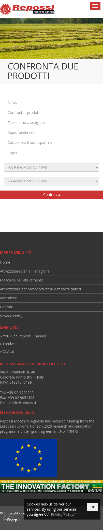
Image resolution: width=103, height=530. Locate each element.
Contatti (6, 306)
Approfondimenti (21, 132)
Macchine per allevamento (21, 280)
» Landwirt (8, 343)
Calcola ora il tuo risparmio (30, 142)
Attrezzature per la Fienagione (25, 271)
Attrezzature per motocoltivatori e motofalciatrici (40, 289)
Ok (93, 507)
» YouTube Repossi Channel (23, 336)
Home (5, 262)
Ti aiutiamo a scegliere (26, 122)
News (12, 102)
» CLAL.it (7, 351)
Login (12, 152)
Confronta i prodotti (24, 112)
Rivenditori (8, 298)
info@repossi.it (24, 402)
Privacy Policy (11, 315)
